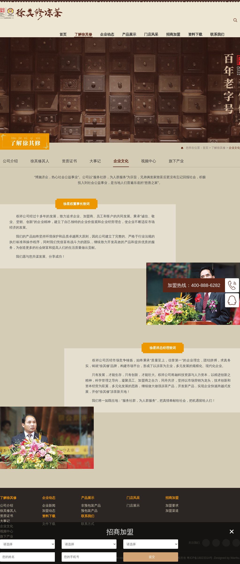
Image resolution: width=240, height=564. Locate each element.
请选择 (27, 544)
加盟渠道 (172, 510)
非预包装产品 (91, 505)
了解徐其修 (83, 34)
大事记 (95, 161)
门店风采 (151, 34)
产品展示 (129, 34)
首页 (63, 34)
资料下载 (195, 34)
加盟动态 (48, 510)
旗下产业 (176, 161)
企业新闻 (48, 505)
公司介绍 (10, 161)
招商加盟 (173, 34)
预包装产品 (89, 510)
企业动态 (107, 34)
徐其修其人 (39, 161)
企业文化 (120, 161)
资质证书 (69, 161)
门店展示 (133, 505)
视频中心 (148, 161)
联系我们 (217, 34)
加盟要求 (172, 505)
